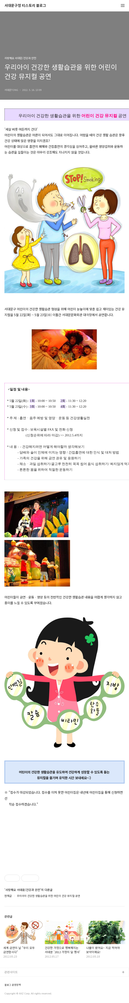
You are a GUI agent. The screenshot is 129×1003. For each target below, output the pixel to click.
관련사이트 (11, 972)
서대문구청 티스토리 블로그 (25, 5)
